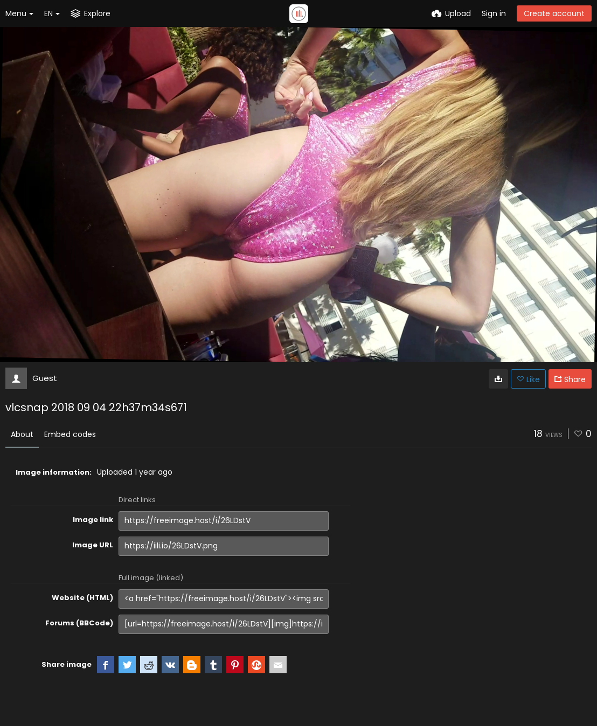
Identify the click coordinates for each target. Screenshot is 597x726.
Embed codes (70, 434)
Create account (554, 13)
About (22, 434)
